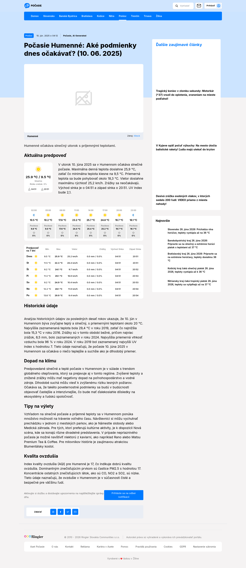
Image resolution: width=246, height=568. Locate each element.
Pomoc (124, 546)
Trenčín (135, 16)
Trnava (147, 16)
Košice (100, 16)
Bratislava (87, 16)
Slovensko (49, 16)
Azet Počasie (37, 546)
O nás (55, 546)
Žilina (159, 16)
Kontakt (69, 546)
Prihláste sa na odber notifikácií (124, 495)
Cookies (168, 546)
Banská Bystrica (68, 16)
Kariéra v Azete (105, 546)
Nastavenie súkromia (204, 546)
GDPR (183, 546)
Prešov (122, 16)
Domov (35, 16)
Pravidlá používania (146, 546)
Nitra (111, 16)
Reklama (85, 546)
